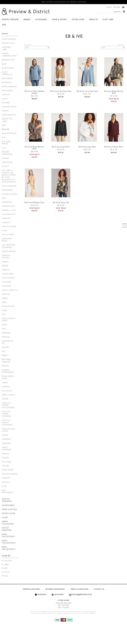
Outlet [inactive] (6, 529)
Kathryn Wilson (6, 257)
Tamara (5, 454)
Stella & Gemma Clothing (6, 414)
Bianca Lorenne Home (9, 55)
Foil (4, 198)
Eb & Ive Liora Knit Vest (60, 91)
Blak (4, 64)
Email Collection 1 (8, 536)
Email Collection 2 (8, 542)
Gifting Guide (78, 19)
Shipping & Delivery (31, 589)
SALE (4, 25)
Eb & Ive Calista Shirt (113, 147)
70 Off (5, 517)
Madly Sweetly (9, 290)
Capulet (6, 95)
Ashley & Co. (8, 43)
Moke (4, 310)
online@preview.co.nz (82, 594)
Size (6, 568)
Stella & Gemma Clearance (7, 422)
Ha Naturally (9, 214)
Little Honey (8, 278)
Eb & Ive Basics (9, 133)
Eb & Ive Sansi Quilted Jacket (34, 92)
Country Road (9, 107)
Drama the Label (7, 120)
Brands (27, 19)
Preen (5, 355)
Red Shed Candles (6, 361)
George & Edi (8, 206)
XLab (4, 486)
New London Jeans (8, 320)
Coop (4, 99)
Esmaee (5, 158)
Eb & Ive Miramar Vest (34, 203)
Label (6, 564)
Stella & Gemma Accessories (8, 405)
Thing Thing (7, 470)
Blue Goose (8, 68)
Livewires (6, 282)
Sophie (5, 399)
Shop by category (10, 19)
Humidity (6, 222)
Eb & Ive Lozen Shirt (61, 147)
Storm (5, 435)
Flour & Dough (9, 194)
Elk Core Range (6, 143)
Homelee (6, 218)
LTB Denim (6, 286)
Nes (3, 314)
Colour (8, 561)
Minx (4, 302)
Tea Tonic (7, 462)
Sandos (6, 386)
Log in (109, 7)
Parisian (6, 337)
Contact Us (99, 589)
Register (116, 7)
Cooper (6, 103)
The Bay (5, 466)
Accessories (41, 19)
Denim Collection (8, 523)
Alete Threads (9, 39)
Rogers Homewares (8, 371)
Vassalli (6, 482)
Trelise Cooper (9, 474)
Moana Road (8, 306)
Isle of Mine (8, 234)
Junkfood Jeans (7, 240)
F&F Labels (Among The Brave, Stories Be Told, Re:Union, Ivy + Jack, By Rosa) (9, 176)
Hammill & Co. (9, 210)
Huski (4, 230)
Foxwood (7, 202)
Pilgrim (5, 347)
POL (4, 351)
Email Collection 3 (8, 548)
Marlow (6, 294)
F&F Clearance (9, 186)
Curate (5, 111)
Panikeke (6, 333)
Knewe (5, 266)
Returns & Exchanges (55, 589)
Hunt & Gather (9, 226)
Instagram (59, 594)
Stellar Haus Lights (8, 430)
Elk (3, 137)
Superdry (6, 439)
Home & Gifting (59, 19)
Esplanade (7, 162)
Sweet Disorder (6, 449)
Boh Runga (7, 78)
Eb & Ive (5, 129)
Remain (5, 366)
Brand (5, 34)
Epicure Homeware (7, 153)
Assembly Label (6, 48)
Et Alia (5, 166)
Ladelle (6, 270)
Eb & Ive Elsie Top (61, 203)
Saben (5, 383)
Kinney (5, 262)
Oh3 (4, 329)
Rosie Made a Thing (8, 378)
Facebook (41, 594)
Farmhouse (7, 190)
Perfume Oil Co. (8, 342)
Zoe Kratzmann (7, 491)
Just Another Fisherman (8, 246)
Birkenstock (8, 60)
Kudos (93, 613)
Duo (4, 125)
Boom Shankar (9, 86)
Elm (4, 148)
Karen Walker (9, 251)
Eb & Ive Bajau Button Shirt (113, 92)
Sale (6, 576)
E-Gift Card (108, 19)
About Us (93, 19)
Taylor (5, 458)
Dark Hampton (9, 115)
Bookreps (7, 82)
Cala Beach (7, 90)
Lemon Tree (8, 274)
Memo (5, 298)
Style (6, 572)
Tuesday (6, 478)
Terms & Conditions (79, 589)
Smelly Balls (8, 395)
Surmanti (6, 443)
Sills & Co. (7, 391)
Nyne (4, 325)
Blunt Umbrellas (7, 73)
